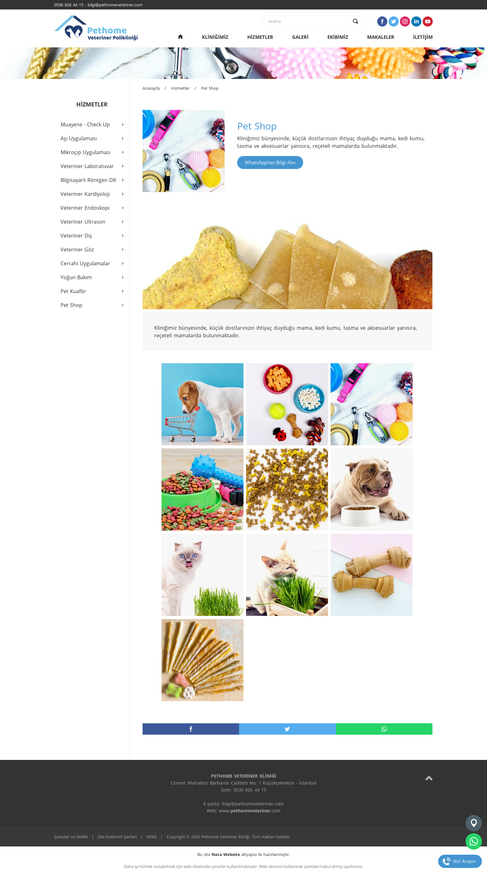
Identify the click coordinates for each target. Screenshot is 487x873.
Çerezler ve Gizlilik (71, 837)
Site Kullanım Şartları (117, 837)
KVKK (152, 837)
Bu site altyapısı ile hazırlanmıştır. (243, 854)
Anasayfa (151, 88)
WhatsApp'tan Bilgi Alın (270, 162)
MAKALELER (380, 37)
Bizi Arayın (464, 861)
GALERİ (300, 37)
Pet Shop (210, 88)
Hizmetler (180, 88)
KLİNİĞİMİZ (215, 37)
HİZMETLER (260, 37)
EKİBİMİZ (337, 37)
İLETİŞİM (423, 37)
